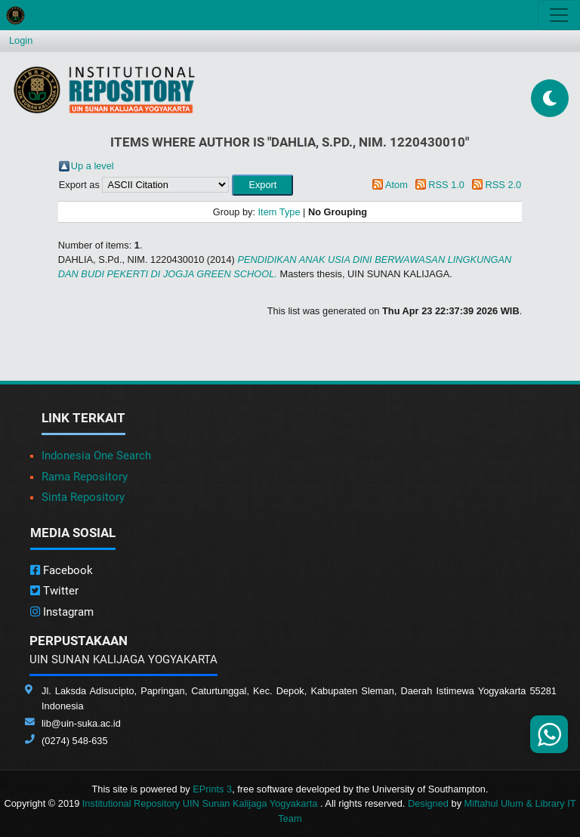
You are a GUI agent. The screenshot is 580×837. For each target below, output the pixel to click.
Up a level (92, 165)
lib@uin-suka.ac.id (81, 723)
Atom (396, 184)
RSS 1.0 (446, 184)
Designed (428, 803)
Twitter (54, 591)
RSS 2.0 (504, 184)
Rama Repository (85, 476)
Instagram (62, 612)
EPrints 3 (212, 789)
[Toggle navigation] (559, 15)
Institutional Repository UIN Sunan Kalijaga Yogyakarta (201, 803)
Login (20, 40)
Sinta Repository (83, 497)
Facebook (61, 570)
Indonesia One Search (96, 455)
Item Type (279, 212)
